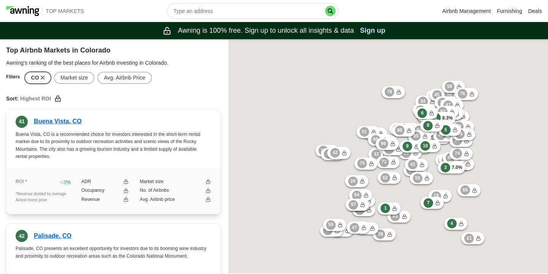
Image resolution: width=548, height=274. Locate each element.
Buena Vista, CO (57, 121)
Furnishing (509, 11)
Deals (535, 11)
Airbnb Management (466, 11)
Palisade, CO (53, 236)
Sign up (373, 30)
